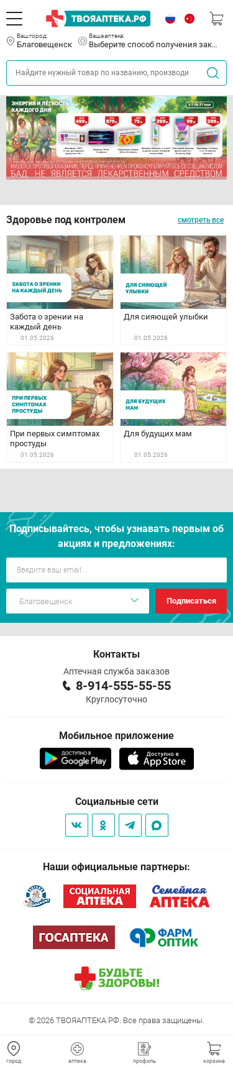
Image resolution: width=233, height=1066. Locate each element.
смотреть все (201, 220)
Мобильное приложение (116, 736)
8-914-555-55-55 (123, 685)
